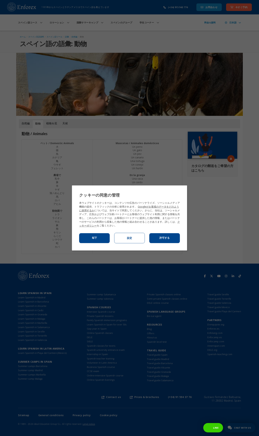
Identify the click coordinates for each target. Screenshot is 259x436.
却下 (94, 238)
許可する (165, 238)
